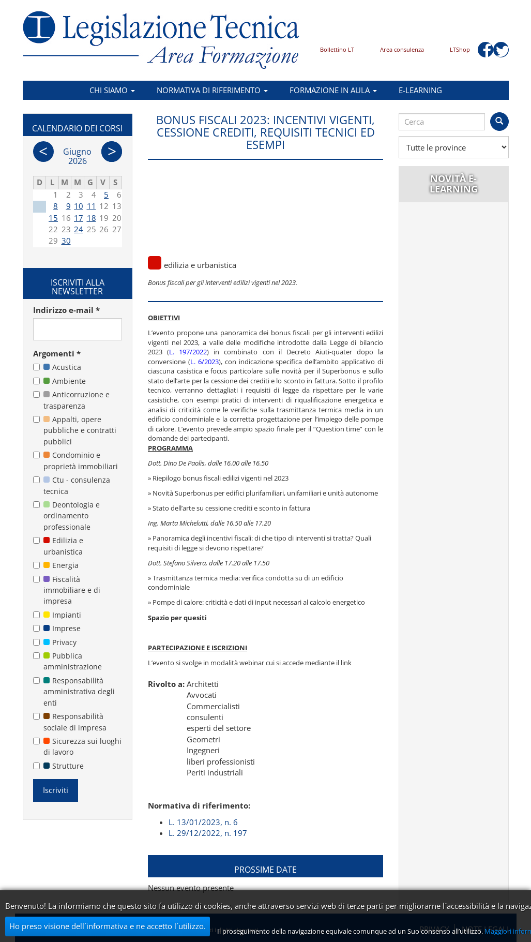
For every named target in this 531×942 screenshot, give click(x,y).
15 (53, 218)
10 (78, 206)
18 (91, 218)
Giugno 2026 (77, 156)
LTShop (460, 49)
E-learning (420, 90)
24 (78, 229)
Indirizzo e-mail (66, 310)
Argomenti (57, 353)
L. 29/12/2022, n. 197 (208, 833)
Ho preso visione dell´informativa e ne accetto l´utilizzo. (107, 926)
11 (91, 206)
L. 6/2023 (204, 361)
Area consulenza (402, 49)
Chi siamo (112, 90)
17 (78, 218)
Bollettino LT (337, 49)
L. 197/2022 (188, 351)
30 (66, 240)
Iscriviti (55, 790)
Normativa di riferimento (212, 90)
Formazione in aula (333, 90)
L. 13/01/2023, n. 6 (203, 822)
